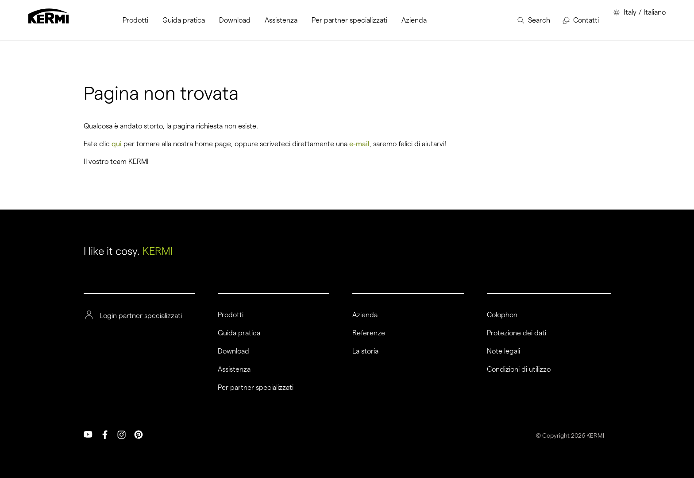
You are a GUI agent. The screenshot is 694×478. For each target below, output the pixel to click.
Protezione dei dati (516, 333)
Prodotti (230, 315)
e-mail (359, 144)
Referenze (368, 333)
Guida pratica (239, 333)
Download (233, 351)
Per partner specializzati (255, 387)
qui (117, 144)
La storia (365, 351)
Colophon (502, 315)
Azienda (365, 315)
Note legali (503, 351)
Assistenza (234, 369)
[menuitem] (135, 20)
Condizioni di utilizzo (519, 369)
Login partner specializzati (141, 315)
